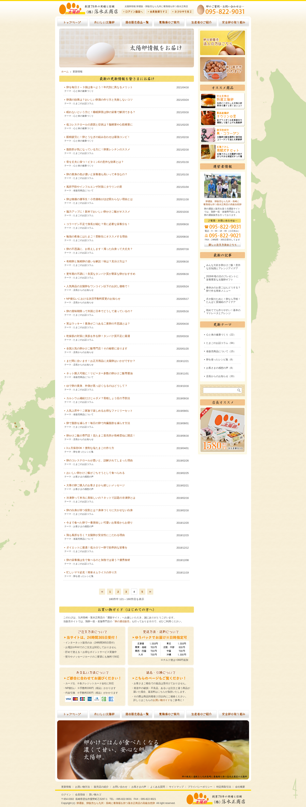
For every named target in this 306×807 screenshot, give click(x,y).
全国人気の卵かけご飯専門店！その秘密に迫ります (96, 348)
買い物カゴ (95, 794)
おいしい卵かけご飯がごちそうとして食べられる (95, 472)
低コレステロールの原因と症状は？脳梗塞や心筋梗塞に (99, 124)
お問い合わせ (120, 786)
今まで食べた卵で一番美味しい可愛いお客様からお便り (99, 522)
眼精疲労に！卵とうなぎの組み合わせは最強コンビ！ (98, 136)
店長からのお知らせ (83, 290)
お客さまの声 (138, 786)
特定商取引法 (223, 786)
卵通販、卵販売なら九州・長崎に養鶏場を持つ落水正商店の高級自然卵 (116, 803)
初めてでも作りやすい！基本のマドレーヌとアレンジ (223, 312)
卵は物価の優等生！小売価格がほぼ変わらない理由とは (99, 199)
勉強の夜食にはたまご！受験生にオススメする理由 (96, 236)
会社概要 (240, 786)
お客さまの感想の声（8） (220, 367)
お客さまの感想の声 (83, 476)
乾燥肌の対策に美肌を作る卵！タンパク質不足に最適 (98, 336)
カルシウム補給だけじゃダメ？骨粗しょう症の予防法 (98, 398)
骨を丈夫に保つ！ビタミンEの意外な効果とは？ (95, 161)
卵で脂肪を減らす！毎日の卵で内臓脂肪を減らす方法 (98, 423)
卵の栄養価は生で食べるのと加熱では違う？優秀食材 (98, 559)
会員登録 (80, 794)
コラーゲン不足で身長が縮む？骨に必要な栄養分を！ (98, 224)
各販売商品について (83, 190)
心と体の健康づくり (83, 91)
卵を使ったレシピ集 (83, 452)
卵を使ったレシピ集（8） (220, 359)
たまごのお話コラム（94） (221, 343)
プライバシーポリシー (200, 786)
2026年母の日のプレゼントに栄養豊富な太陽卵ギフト (222, 278)
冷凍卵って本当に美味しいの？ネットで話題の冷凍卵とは (100, 497)
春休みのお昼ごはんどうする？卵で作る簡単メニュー (223, 289)
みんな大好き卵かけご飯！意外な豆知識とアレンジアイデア (223, 267)
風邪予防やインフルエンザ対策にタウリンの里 (94, 186)
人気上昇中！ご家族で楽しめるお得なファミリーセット (99, 410)
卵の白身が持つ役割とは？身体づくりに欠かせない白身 (99, 510)
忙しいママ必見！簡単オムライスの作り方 (91, 572)
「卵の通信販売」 (122, 621)
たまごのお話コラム (83, 103)
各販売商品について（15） (221, 351)
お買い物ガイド (161, 700)
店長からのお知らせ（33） (221, 376)
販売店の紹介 (101, 786)
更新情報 (66, 786)
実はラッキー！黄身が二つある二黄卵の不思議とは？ (98, 323)
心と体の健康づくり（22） (221, 334)
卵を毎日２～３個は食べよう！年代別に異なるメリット (99, 87)
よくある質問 (157, 786)
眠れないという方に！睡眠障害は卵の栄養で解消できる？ (100, 112)
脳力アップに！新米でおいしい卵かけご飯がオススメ (98, 211)
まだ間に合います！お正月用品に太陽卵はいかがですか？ (100, 360)
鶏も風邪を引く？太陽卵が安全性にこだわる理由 (95, 535)
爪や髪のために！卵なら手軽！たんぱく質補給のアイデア (223, 301)
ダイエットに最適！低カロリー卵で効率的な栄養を (96, 547)
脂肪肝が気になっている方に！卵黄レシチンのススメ (98, 149)
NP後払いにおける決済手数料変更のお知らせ (93, 298)
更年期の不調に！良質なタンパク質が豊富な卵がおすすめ (100, 273)
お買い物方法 (82, 786)
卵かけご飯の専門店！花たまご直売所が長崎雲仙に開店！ (100, 435)
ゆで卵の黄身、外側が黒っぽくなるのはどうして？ (96, 385)
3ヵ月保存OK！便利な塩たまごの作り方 (90, 447)
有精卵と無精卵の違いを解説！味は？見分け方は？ (96, 261)
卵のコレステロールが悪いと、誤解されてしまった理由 (99, 460)
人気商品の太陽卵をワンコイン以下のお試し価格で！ (98, 286)
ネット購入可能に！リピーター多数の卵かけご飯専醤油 (99, 373)
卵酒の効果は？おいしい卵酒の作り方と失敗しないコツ (99, 99)
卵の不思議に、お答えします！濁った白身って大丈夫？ (99, 248)
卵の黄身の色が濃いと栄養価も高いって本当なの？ (96, 174)
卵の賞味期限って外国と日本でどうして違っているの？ (99, 311)
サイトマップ (176, 786)
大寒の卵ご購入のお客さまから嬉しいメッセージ (95, 485)
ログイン (66, 794)
